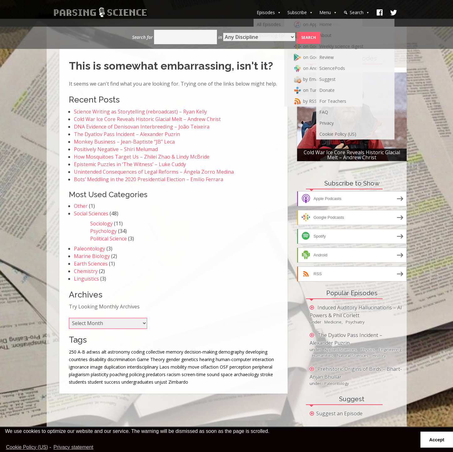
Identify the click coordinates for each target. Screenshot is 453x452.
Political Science (108, 238)
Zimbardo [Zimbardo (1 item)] (178, 382)
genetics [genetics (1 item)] (189, 359)
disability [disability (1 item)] (97, 359)
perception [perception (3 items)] (240, 367)
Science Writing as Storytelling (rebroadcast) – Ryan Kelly (140, 111)
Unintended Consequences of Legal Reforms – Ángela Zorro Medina (154, 171)
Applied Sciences (340, 349)
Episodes (269, 12)
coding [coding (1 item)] (138, 352)
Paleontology (89, 248)
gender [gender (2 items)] (173, 359)
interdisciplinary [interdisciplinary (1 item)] (142, 367)
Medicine (333, 322)
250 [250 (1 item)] (72, 352)
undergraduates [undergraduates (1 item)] (137, 382)
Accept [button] (436, 439)
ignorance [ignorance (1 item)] (79, 367)
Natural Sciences (352, 355)
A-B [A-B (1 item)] (81, 352)
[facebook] (380, 12)
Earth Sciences (91, 263)
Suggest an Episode (339, 413)
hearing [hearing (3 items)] (206, 359)
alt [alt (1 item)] (103, 352)
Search (360, 12)
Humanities (322, 355)
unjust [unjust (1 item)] (161, 382)
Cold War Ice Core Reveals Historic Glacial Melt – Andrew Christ (147, 119)
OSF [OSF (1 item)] (224, 367)
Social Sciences (91, 213)
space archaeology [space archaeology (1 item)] (240, 374)
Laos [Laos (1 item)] (164, 367)
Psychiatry (355, 322)
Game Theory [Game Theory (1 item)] (151, 359)
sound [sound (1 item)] (213, 374)
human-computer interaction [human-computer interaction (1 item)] (245, 359)
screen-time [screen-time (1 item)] (194, 374)
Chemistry (86, 271)
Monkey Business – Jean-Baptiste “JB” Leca (124, 141)
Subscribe (300, 12)
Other (81, 205)
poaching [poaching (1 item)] (119, 374)
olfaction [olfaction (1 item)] (210, 367)
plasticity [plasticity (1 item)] (99, 374)
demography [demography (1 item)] (231, 352)
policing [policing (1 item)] (137, 374)
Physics (368, 349)
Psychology (103, 231)
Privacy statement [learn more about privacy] (73, 447)
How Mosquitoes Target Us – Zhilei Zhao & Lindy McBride (141, 156)
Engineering (390, 349)
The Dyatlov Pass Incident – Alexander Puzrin (127, 134)
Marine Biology (92, 256)
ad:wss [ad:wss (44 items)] (93, 352)
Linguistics (86, 278)
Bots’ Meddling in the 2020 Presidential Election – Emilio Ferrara (148, 179)
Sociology (101, 223)
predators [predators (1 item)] (156, 374)
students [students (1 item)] (77, 382)
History (379, 355)
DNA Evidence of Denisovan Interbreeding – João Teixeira (141, 126)
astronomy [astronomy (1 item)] (119, 352)
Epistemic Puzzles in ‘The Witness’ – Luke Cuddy (130, 164)
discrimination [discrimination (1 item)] (121, 359)
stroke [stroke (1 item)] (266, 374)
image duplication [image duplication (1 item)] (108, 367)
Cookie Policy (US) (27, 447)
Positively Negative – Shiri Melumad (116, 149)
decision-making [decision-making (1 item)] (200, 352)
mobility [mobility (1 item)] (179, 367)
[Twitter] (393, 12)
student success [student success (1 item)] (104, 382)
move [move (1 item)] (193, 367)
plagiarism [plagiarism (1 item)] (79, 374)
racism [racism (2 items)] (173, 374)
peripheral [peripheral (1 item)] (262, 367)
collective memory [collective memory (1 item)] (164, 352)
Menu (328, 12)
